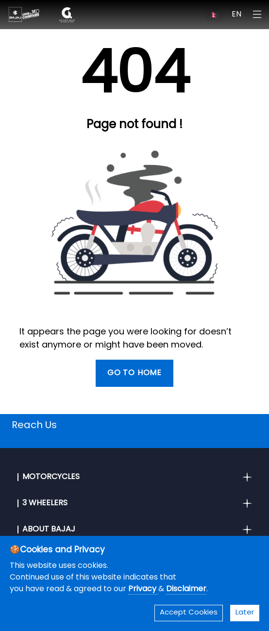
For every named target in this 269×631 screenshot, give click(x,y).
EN (236, 14)
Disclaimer (186, 589)
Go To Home (134, 373)
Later (244, 612)
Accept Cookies (189, 612)
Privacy (143, 589)
